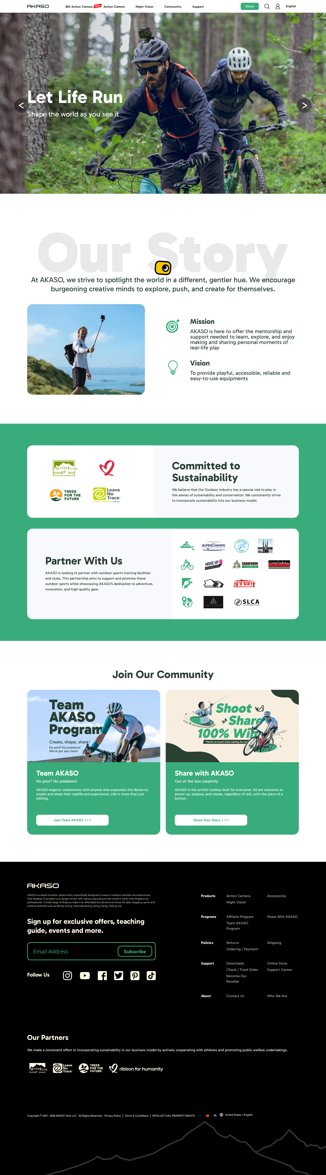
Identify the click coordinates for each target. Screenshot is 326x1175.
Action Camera (114, 7)
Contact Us (235, 996)
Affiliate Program (240, 917)
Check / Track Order (242, 969)
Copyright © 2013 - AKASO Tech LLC (52, 1115)
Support (198, 7)
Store (249, 6)
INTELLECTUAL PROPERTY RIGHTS (173, 1115)
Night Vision (144, 7)
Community (173, 7)
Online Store (277, 963)
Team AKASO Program (237, 926)
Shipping (274, 943)
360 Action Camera (79, 7)
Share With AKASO (282, 917)
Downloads (235, 963)
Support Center (279, 969)
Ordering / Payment (242, 949)
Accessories (276, 896)
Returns (232, 943)
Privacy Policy (112, 1115)
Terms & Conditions (137, 1115)
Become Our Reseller (236, 979)
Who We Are (277, 996)
